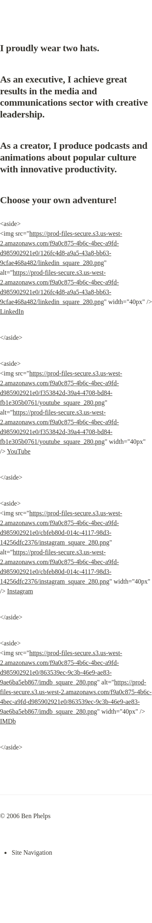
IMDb (8, 721)
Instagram (20, 591)
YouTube (18, 451)
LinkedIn (12, 311)
